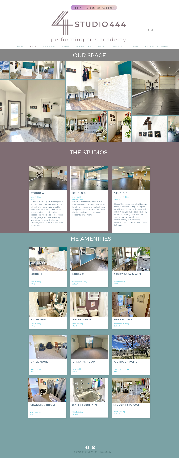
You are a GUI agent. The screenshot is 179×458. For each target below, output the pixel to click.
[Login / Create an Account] (94, 7)
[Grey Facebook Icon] (148, 29)
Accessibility (105, 452)
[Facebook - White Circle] (87, 447)
